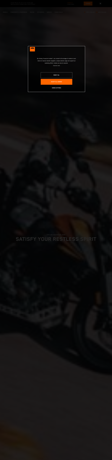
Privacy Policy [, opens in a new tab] (55, 65)
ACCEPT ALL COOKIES (56, 82)
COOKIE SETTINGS (56, 88)
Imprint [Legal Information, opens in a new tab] (59, 65)
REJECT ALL (56, 75)
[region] (56, 69)
